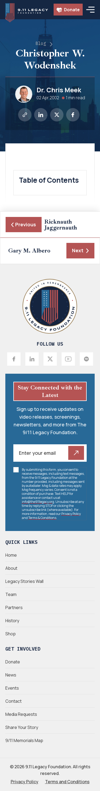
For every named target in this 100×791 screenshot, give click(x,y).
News (10, 675)
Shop (10, 634)
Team (11, 594)
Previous (23, 224)
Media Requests (21, 714)
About (11, 568)
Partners (14, 607)
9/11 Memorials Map (24, 740)
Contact (13, 701)
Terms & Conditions (42, 517)
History (12, 621)
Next (80, 250)
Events (12, 688)
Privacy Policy (71, 513)
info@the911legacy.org (38, 501)
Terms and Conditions (67, 782)
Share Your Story (21, 727)
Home (11, 555)
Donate (68, 10)
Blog (40, 43)
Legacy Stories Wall (24, 581)
